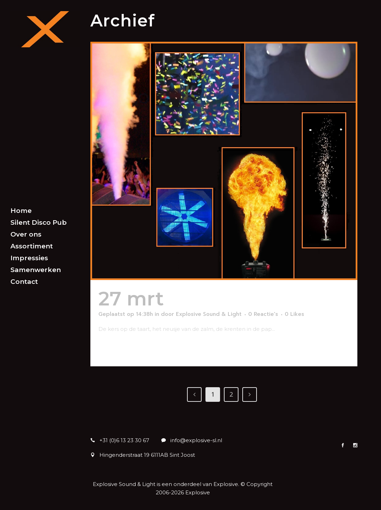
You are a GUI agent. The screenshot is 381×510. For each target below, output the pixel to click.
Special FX (219, 298)
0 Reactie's (263, 314)
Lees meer (115, 348)
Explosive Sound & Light (209, 314)
